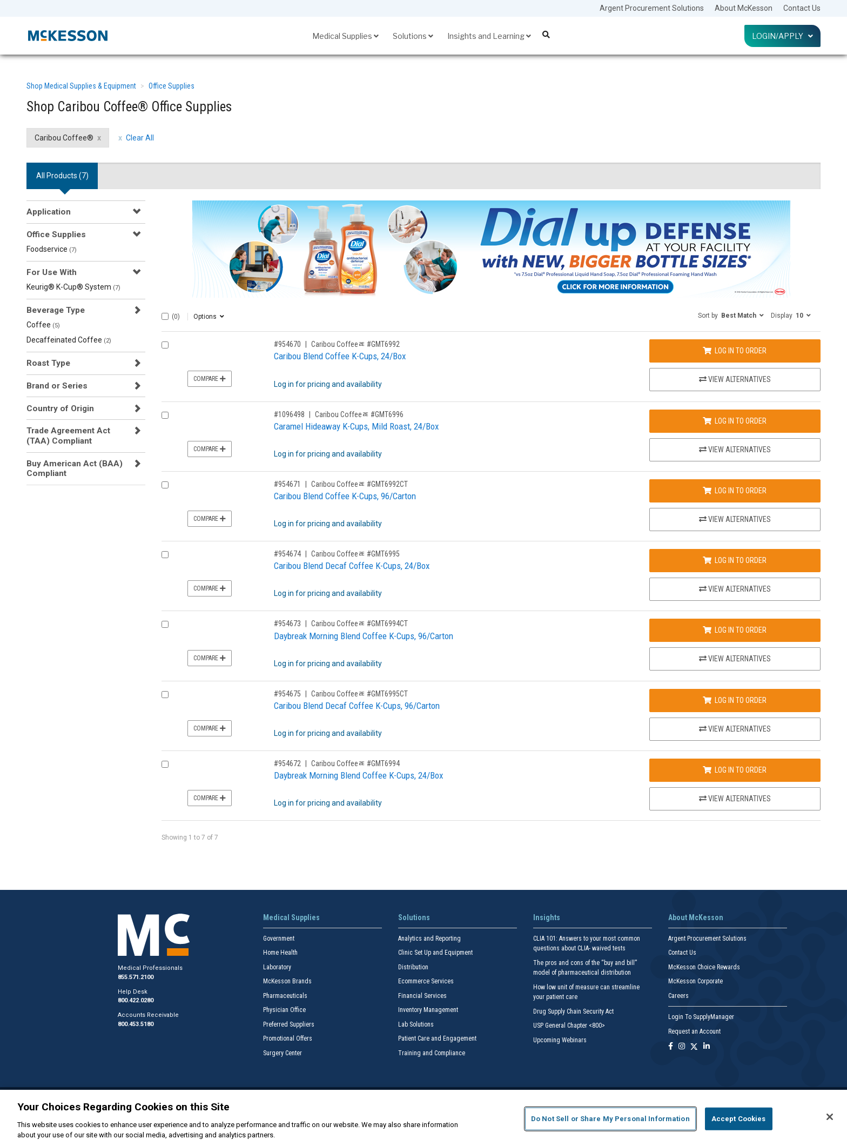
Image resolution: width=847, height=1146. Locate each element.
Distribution (413, 967)
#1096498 (289, 414)
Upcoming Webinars (560, 1040)
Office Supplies (171, 86)
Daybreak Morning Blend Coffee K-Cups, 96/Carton (363, 636)
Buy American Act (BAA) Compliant (74, 468)
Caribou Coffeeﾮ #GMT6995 (355, 553)
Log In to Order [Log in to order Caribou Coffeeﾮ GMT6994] (735, 770)
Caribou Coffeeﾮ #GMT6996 (359, 414)
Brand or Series (57, 386)
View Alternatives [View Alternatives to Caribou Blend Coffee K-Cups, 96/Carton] (735, 519)
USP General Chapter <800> (569, 1025)
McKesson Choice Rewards (704, 967)
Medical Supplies (345, 36)
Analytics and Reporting (429, 938)
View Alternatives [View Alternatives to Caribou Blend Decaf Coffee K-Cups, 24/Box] (735, 589)
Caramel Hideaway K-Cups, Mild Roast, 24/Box (356, 426)
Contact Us (802, 8)
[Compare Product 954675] (165, 694)
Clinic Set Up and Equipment (435, 952)
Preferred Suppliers (288, 1024)
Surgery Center (282, 1053)
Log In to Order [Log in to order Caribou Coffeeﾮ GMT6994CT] (735, 630)
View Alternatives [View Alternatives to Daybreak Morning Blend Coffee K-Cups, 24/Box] (735, 798)
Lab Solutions (416, 1024)
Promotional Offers (287, 1038)
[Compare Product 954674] (165, 554)
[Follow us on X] (694, 1047)
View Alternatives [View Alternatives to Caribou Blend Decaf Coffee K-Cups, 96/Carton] (735, 729)
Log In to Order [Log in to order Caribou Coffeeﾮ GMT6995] (735, 560)
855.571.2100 (135, 977)
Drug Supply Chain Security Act (573, 1011)
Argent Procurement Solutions (652, 8)
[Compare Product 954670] (165, 345)
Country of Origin (60, 408)
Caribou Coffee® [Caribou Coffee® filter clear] (64, 137)
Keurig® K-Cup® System (73, 287)
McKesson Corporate (695, 981)
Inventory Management (428, 1010)
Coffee (43, 324)
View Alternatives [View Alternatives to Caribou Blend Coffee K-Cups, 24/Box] (735, 379)
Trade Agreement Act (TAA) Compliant (68, 435)
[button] (731, 315)
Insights (546, 917)
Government (278, 938)
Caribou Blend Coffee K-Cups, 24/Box (340, 356)
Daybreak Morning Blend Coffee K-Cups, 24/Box (358, 775)
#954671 (287, 484)
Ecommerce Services (426, 981)
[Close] (830, 1117)
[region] (423, 1118)
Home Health (280, 952)
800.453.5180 (135, 1024)
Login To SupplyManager (701, 1017)
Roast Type (48, 363)
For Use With (51, 272)
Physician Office (284, 1010)
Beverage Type (55, 310)
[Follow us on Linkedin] (706, 1047)
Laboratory (277, 967)
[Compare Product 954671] (165, 484)
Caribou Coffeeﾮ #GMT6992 (355, 344)
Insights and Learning (489, 36)
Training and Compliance (431, 1053)
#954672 (287, 763)
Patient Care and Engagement (437, 1038)
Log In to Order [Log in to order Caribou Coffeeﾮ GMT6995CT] (735, 700)
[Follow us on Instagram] (681, 1047)
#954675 (287, 693)
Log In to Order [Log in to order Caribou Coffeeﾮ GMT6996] (735, 421)
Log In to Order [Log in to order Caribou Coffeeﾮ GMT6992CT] (735, 490)
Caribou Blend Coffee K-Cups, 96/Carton (345, 496)
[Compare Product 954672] (165, 764)
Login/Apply (782, 36)
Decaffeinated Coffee (68, 340)
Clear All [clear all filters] (140, 137)
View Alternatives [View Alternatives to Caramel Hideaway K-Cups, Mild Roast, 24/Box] (735, 449)
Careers (678, 996)
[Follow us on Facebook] (670, 1047)
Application (48, 212)
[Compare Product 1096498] (165, 415)
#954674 (287, 553)
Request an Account (694, 1031)
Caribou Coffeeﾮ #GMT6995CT (359, 693)
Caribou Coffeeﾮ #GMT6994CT (359, 623)
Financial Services (422, 996)
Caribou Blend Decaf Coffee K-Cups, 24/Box (351, 565)
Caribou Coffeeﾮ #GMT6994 (355, 763)
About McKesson (743, 8)
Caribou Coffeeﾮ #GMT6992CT (359, 484)
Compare (209, 379)
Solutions (413, 36)
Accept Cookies (738, 1119)
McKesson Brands (287, 981)
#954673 (287, 623)
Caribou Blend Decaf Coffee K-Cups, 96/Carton (357, 705)
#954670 (287, 344)
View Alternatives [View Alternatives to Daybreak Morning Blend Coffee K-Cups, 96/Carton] (735, 658)
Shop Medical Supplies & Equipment (81, 86)
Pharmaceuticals (285, 996)
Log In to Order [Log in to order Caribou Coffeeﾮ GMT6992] (735, 350)
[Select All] (165, 316)
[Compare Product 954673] (165, 624)
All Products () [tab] (62, 175)
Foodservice (51, 249)
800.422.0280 (135, 1000)
